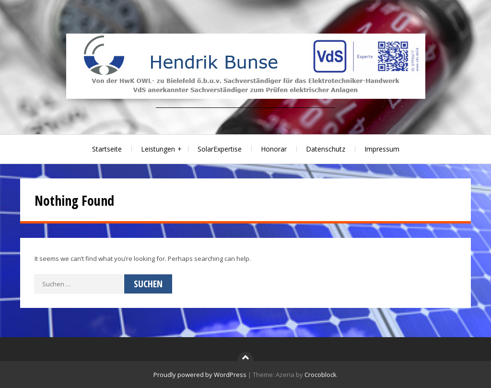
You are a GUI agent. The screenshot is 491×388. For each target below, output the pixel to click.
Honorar (274, 148)
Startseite (107, 148)
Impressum (381, 148)
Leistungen (158, 148)
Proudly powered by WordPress (199, 374)
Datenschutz (325, 148)
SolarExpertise (220, 148)
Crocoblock (320, 374)
